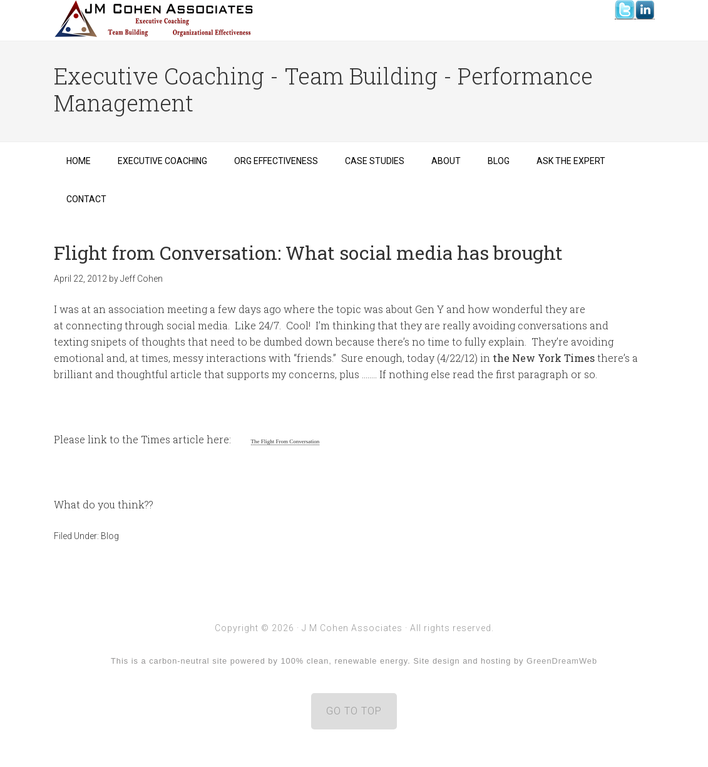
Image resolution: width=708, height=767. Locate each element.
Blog (110, 536)
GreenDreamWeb (561, 661)
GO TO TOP (354, 711)
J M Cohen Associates (154, 19)
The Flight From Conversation (285, 441)
